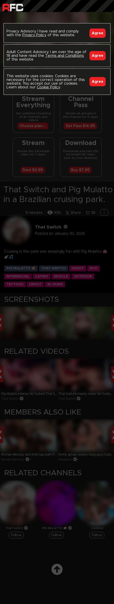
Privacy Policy (34, 35)
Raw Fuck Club (12, 7)
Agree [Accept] (97, 33)
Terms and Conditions (64, 56)
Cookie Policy (48, 87)
